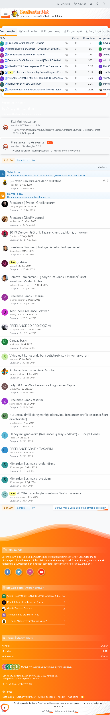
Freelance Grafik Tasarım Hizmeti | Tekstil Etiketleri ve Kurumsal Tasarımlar (47, 60)
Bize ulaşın (8, 697)
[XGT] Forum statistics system (21, 678)
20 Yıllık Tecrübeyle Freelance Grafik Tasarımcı (49, 493)
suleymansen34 (17, 329)
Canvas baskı (18, 341)
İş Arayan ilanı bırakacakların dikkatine (35, 181)
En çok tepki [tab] (73, 31)
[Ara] (104, 4)
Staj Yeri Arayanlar (23, 122)
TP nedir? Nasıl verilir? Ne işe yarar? (27, 621)
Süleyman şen (16, 467)
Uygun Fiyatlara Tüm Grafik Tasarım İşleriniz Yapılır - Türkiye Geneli (43, 89)
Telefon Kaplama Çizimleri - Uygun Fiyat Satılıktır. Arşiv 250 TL (41, 48)
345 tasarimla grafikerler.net (23, 614)
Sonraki (23, 160)
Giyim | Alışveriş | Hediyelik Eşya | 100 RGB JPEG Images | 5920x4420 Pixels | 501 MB (34, 596)
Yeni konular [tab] (28, 31)
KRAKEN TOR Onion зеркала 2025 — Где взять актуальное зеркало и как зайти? (52, 66)
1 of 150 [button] (8, 160)
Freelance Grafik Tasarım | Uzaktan (26, 43)
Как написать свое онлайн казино (26, 54)
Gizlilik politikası (46, 697)
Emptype (14, 236)
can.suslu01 (15, 452)
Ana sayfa (73, 697)
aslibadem (15, 221)
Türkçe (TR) (10, 691)
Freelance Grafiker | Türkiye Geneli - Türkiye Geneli (44, 247)
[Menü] (5, 13)
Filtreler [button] (101, 167)
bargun (13, 359)
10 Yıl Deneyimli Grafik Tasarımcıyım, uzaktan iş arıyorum (48, 232)
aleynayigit (74, 150)
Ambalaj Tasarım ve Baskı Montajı (32, 370)
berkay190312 (16, 314)
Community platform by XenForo (30, 676)
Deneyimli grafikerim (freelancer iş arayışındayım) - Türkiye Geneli (54, 434)
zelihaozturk (15, 403)
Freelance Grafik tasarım (26, 400)
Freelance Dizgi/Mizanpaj (26, 218)
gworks (31, 133)
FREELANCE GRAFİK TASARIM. (31, 449)
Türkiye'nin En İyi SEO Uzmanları (24, 84)
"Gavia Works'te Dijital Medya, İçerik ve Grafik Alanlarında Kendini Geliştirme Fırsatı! (57, 130)
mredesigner (15, 422)
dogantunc (15, 251)
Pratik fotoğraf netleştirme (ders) (25, 602)
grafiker (22, 262)
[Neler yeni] (97, 4)
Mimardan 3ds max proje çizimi (30, 479)
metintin (13, 344)
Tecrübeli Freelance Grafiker (29, 311)
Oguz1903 (14, 388)
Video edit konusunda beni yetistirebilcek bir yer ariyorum (49, 355)
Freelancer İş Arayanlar (28, 142)
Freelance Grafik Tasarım (26, 296)
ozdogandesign (17, 497)
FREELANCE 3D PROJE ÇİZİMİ (30, 326)
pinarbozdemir (17, 299)
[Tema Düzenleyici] (91, 4)
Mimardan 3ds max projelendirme (32, 464)
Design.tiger (15, 206)
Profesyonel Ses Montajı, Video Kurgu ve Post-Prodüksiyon (45, 72)
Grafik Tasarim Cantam (19, 608)
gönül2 (13, 266)
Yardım (61, 697)
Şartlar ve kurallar (26, 697)
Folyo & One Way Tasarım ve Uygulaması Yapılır (42, 385)
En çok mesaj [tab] (50, 31)
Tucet (12, 437)
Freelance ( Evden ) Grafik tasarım (32, 203)
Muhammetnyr (16, 374)
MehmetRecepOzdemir (20, 285)
